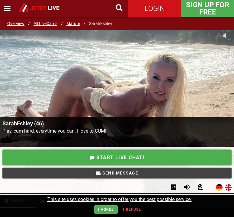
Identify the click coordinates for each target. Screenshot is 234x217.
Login (155, 8)
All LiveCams (45, 23)
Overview (15, 23)
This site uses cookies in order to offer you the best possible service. (119, 199)
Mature (73, 23)
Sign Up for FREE (207, 8)
